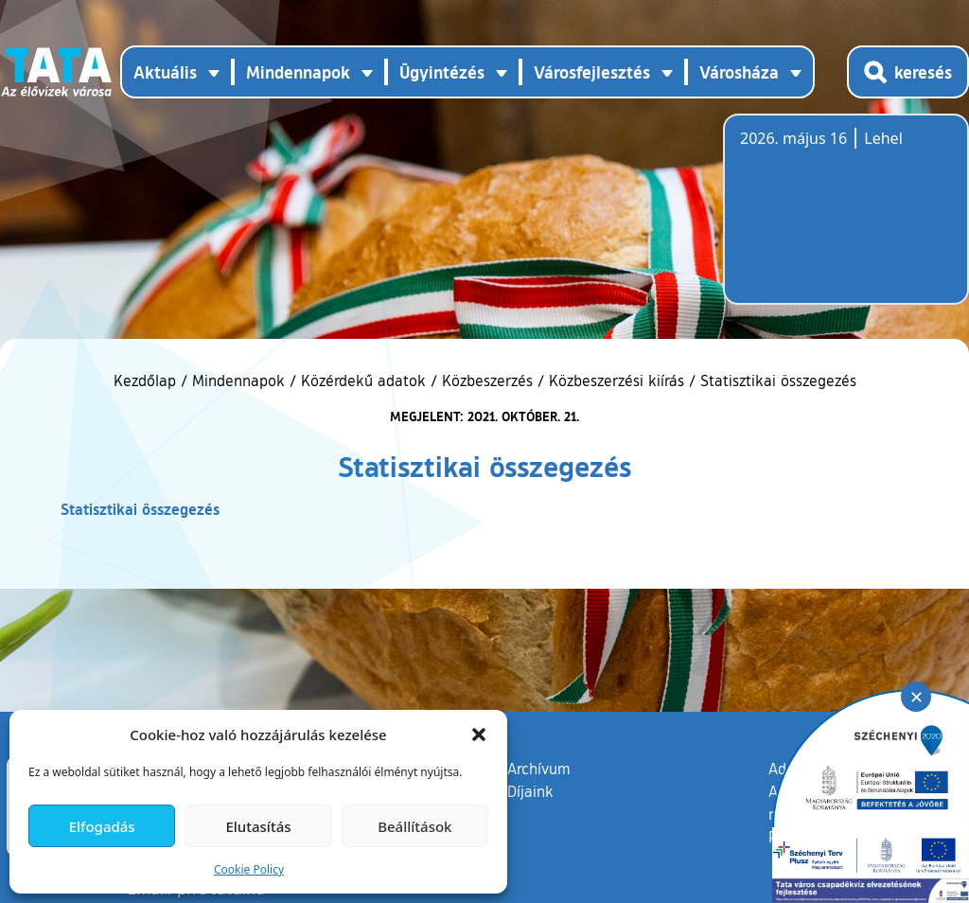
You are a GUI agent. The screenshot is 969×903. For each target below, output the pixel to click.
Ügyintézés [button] (441, 72)
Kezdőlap (147, 380)
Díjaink (530, 791)
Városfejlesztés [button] (592, 72)
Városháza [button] (739, 72)
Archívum (539, 767)
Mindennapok (238, 380)
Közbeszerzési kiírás (616, 380)
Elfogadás (102, 826)
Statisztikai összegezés (140, 509)
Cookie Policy (249, 869)
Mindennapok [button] (298, 72)
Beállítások (414, 826)
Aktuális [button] (165, 72)
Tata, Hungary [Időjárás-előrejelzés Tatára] (846, 221)
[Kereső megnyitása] (908, 71)
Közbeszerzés (487, 380)
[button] (478, 734)
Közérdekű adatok (363, 380)
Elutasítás (258, 826)
